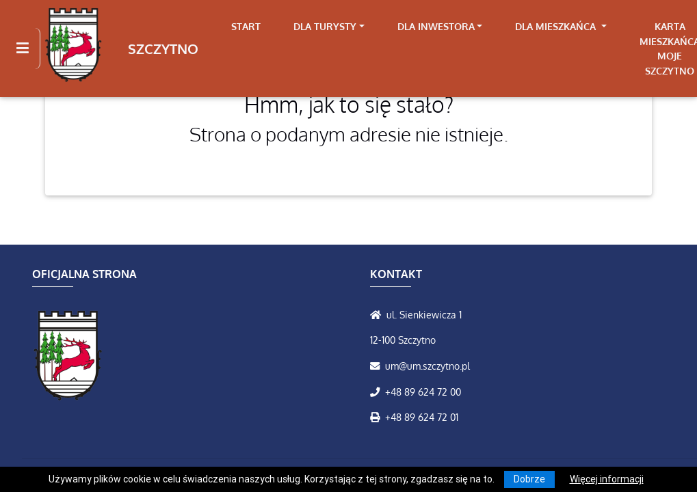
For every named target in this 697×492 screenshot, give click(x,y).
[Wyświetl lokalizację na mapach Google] (378, 314)
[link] (329, 26)
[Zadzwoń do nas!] (377, 391)
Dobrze (529, 479)
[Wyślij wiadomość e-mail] (377, 365)
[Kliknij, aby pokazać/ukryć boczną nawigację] (28, 48)
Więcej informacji (607, 479)
